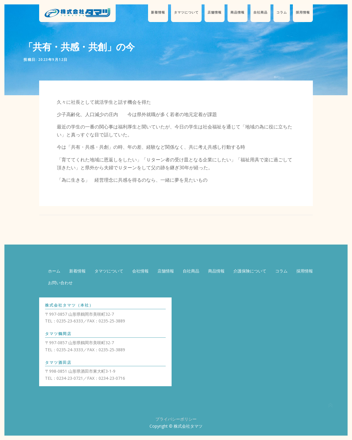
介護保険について (249, 271)
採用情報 (303, 12)
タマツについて (186, 12)
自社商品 (260, 12)
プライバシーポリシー (176, 419)
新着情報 (158, 12)
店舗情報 (214, 12)
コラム (281, 12)
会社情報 (140, 271)
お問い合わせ (60, 282)
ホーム (54, 271)
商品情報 (237, 12)
